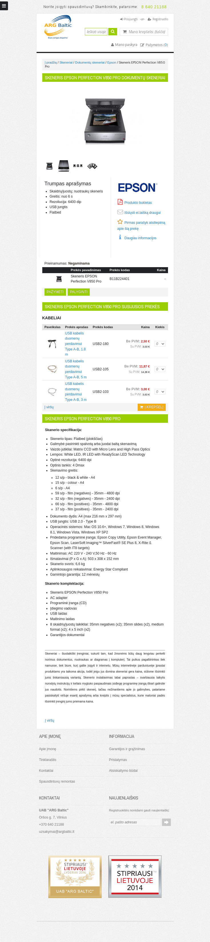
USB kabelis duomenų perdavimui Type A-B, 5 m (76, 369)
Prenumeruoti (166, 822)
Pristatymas (118, 760)
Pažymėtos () (156, 45)
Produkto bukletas (138, 203)
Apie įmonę (47, 749)
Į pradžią (51, 62)
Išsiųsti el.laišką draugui (143, 213)
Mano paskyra (125, 44)
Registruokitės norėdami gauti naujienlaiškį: (139, 810)
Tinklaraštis (47, 760)
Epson (111, 62)
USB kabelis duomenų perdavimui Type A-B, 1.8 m (75, 343)
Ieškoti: (81, 31)
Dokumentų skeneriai (90, 62)
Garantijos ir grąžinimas (127, 749)
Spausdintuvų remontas (57, 781)
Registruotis (160, 19)
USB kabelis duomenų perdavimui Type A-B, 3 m (76, 392)
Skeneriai (66, 62)
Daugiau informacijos (141, 238)
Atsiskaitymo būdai (123, 771)
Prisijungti (131, 19)
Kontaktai (46, 771)
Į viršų (49, 407)
